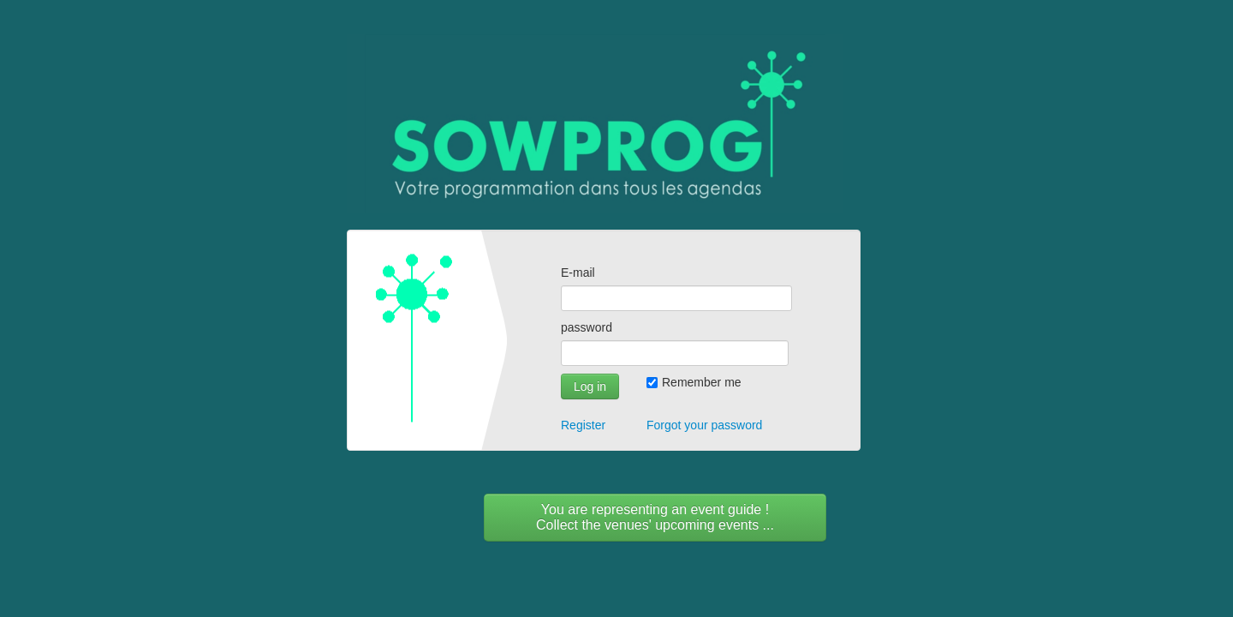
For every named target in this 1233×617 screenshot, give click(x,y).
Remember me (694, 382)
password (586, 327)
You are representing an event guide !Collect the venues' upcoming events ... (655, 517)
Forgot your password (704, 425)
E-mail (578, 272)
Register (583, 425)
